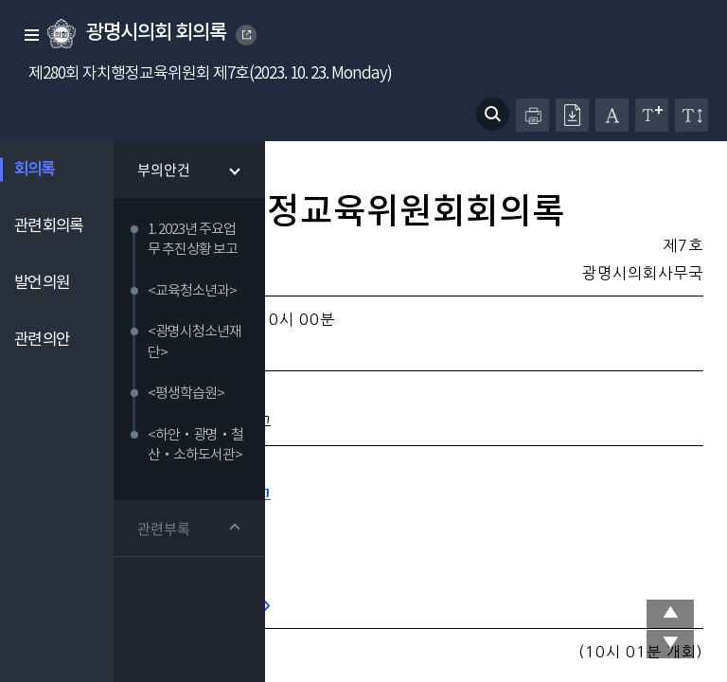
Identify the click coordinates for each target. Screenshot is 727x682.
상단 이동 (670, 614)
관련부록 (163, 529)
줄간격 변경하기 (691, 115)
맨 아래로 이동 (670, 644)
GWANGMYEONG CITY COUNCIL (247, 35)
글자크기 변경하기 (651, 115)
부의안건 (163, 169)
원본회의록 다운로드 (572, 115)
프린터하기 (532, 115)
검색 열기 (492, 114)
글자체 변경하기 (612, 115)
